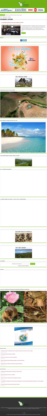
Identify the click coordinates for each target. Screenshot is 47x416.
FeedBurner (27, 265)
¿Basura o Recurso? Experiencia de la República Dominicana (11, 377)
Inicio (1, 17)
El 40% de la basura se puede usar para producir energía (10, 384)
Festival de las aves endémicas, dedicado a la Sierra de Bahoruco (11, 363)
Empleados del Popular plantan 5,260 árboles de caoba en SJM (11, 371)
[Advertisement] (23, 393)
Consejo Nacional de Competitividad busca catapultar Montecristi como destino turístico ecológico (17, 350)
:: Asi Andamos (10, 24)
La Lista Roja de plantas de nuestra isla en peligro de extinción (12, 22)
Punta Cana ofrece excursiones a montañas (8, 354)
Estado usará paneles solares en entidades (8, 374)
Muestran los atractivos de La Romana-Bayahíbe (9, 357)
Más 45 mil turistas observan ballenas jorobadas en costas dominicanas (12, 360)
